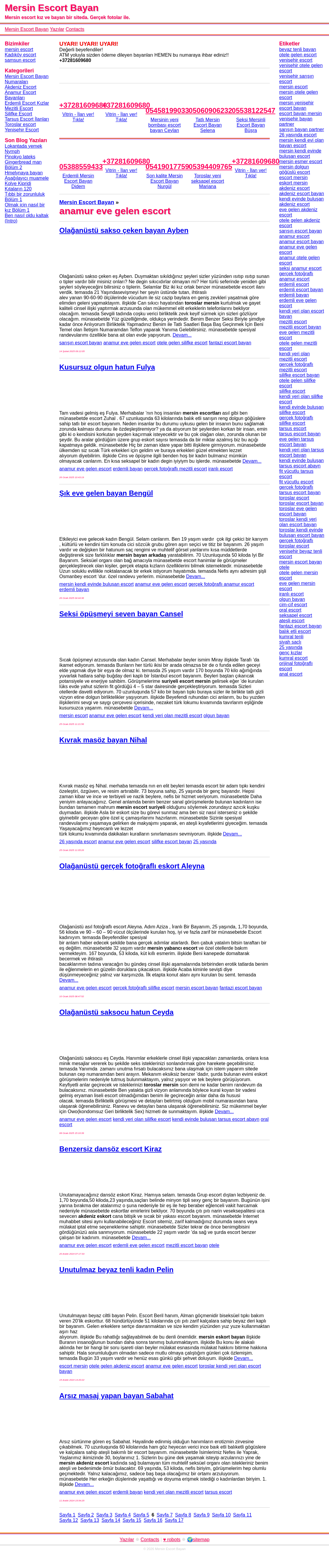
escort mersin (73, 1366)
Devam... (182, 335)
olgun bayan (216, 715)
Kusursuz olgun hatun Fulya (107, 367)
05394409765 (210, 167)
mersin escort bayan (196, 987)
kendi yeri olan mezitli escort (172, 715)
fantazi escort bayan (230, 342)
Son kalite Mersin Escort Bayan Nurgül (164, 181)
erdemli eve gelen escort (139, 1245)
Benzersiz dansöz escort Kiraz (110, 1149)
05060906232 (210, 110)
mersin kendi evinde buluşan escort (96, 584)
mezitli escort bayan (186, 1245)
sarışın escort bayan (80, 342)
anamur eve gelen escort (129, 342)
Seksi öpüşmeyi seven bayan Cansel (121, 614)
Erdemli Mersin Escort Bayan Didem (78, 181)
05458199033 (167, 110)
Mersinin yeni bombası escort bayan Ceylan (164, 125)
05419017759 (167, 167)
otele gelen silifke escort (182, 342)
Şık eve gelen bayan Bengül (106, 493)
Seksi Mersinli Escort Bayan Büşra (251, 125)
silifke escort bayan (171, 841)
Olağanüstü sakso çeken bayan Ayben (124, 230)
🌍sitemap (198, 1539)
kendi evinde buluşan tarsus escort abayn (215, 1119)
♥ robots (171, 1539)
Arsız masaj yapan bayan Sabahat (116, 1396)
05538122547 (253, 110)
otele (214, 1245)
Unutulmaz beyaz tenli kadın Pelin (116, 1270)
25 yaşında (204, 841)
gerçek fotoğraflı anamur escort (221, 584)
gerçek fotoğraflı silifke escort (143, 987)
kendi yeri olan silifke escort (142, 1119)
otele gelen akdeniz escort (116, 1366)
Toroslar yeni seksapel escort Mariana (207, 181)
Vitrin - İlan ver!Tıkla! (78, 117)
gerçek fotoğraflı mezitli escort (175, 468)
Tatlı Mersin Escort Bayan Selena (208, 125)
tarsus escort (218, 1492)
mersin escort (73, 715)
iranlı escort (220, 468)
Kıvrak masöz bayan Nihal (103, 740)
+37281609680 (83, 105)
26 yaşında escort (78, 841)
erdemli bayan (128, 468)
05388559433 (81, 167)
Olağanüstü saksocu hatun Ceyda (116, 1012)
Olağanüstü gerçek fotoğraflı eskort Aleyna (132, 866)
